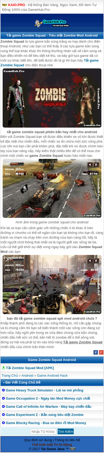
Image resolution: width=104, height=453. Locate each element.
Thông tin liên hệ (67, 440)
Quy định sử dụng (38, 440)
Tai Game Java (53, 449)
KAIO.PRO (16, 5)
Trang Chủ (10, 376)
